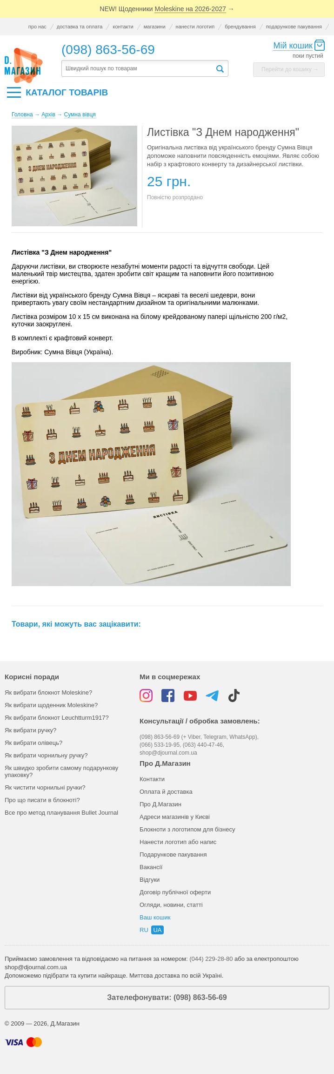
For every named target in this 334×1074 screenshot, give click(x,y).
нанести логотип (195, 26)
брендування (240, 26)
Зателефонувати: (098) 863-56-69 (167, 997)
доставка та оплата (80, 26)
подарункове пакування (294, 26)
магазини (155, 26)
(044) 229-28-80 (211, 958)
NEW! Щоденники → (167, 9)
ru (144, 929)
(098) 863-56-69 (108, 49)
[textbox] (138, 68)
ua (157, 929)
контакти (123, 26)
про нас (37, 26)
